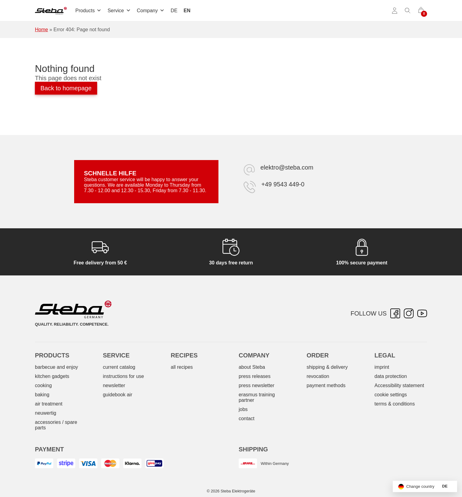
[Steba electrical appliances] (51, 10)
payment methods (326, 385)
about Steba (252, 367)
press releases (255, 376)
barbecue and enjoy (56, 367)
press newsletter (257, 385)
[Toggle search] (408, 11)
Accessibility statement (399, 385)
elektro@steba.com (286, 167)
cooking (43, 385)
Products (88, 10)
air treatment (48, 403)
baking (42, 394)
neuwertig (45, 413)
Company (151, 10)
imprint (381, 367)
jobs (243, 409)
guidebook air (117, 394)
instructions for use (123, 376)
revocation (318, 376)
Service (119, 10)
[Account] (394, 11)
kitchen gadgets (52, 376)
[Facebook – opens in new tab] (395, 313)
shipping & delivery (327, 367)
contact (247, 418)
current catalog (119, 367)
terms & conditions (394, 403)
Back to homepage (66, 88)
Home (41, 29)
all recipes (182, 367)
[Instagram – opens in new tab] (409, 313)
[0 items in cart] (421, 11)
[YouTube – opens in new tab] (422, 313)
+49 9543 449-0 (283, 184)
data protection (390, 376)
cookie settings (390, 394)
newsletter (114, 385)
